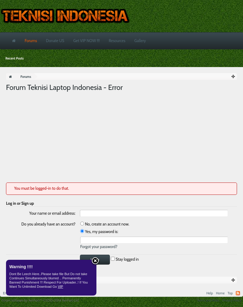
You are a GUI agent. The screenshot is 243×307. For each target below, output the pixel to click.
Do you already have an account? (48, 224)
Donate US (55, 40)
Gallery (140, 40)
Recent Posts (14, 58)
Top (230, 293)
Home (220, 293)
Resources (117, 40)
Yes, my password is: (99, 231)
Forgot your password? (98, 246)
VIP (60, 286)
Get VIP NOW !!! (86, 40)
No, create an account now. (104, 224)
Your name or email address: (52, 213)
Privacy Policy (232, 300)
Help (209, 293)
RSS (238, 293)
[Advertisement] (121, 137)
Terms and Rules (208, 300)
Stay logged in (125, 259)
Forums (31, 40)
